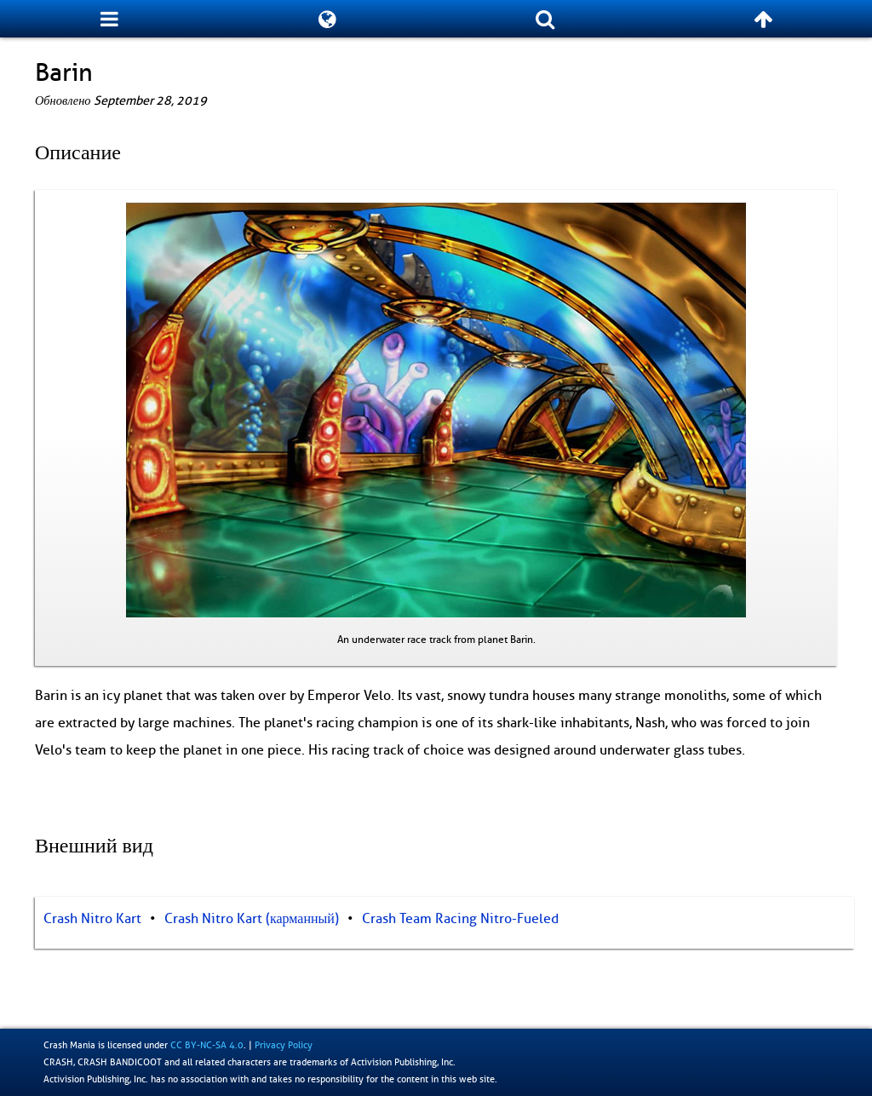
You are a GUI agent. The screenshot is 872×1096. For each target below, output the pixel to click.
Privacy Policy (284, 1045)
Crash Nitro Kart (92, 918)
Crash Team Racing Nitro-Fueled (460, 918)
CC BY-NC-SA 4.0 (207, 1045)
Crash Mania (69, 1045)
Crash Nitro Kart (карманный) (251, 918)
